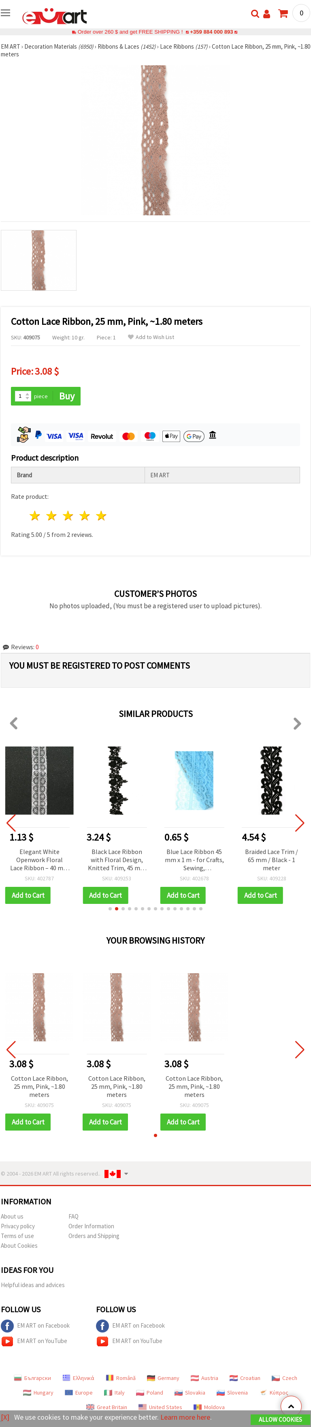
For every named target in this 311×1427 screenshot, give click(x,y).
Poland (149, 1392)
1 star (35, 515)
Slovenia (232, 1392)
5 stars (101, 515)
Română (121, 1378)
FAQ (73, 1216)
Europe (79, 1392)
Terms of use (17, 1236)
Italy (114, 1392)
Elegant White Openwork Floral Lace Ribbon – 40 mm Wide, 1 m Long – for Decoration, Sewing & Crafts (39, 860)
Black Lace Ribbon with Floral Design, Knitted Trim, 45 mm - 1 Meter (117, 860)
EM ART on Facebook (35, 1326)
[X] (5, 1417)
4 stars (85, 515)
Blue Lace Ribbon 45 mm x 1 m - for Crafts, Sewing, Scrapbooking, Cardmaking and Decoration (194, 860)
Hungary (38, 1392)
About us (12, 1216)
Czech (284, 1378)
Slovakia (190, 1392)
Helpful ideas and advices (33, 1285)
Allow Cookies (280, 1419)
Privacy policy (18, 1226)
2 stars (52, 515)
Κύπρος (273, 1392)
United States (160, 1407)
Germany (163, 1378)
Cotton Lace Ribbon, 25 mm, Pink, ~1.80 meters (39, 1086)
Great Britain (106, 1407)
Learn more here (185, 1417)
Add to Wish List (151, 337)
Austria (204, 1378)
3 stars (68, 515)
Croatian (245, 1378)
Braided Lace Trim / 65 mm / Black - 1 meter (271, 860)
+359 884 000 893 (211, 32)
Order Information (91, 1226)
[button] (110, 908)
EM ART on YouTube (34, 1341)
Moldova (209, 1407)
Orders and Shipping (93, 1236)
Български (32, 1378)
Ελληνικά (78, 1378)
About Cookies (19, 1245)
